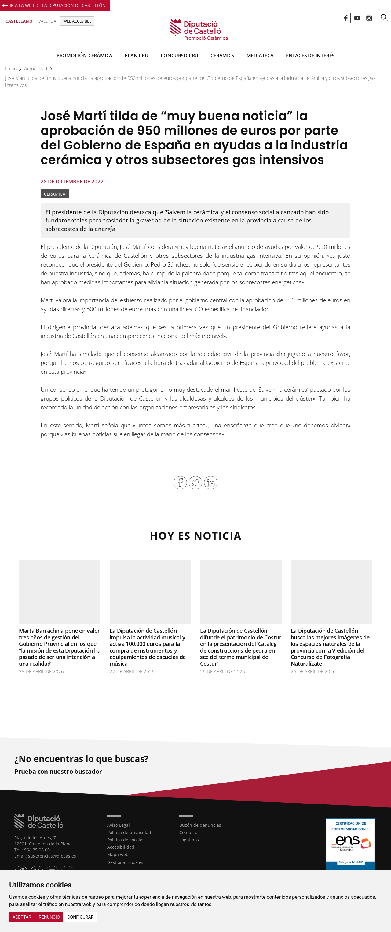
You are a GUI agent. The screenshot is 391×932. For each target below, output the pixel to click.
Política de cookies (125, 840)
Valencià (47, 21)
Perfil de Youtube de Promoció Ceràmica (357, 18)
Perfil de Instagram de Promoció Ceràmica (369, 18)
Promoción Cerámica (84, 55)
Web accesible (77, 21)
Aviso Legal (118, 825)
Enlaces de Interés (310, 55)
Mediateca (260, 55)
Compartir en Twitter (195, 482)
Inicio (11, 68)
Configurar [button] (80, 917)
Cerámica (54, 194)
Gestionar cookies (125, 862)
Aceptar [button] (22, 917)
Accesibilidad (120, 847)
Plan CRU (136, 55)
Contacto (188, 832)
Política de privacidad (129, 832)
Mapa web (118, 854)
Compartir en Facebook (180, 482)
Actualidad (35, 68)
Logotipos (189, 840)
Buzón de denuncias (200, 825)
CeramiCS (222, 55)
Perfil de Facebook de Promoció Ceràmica (346, 18)
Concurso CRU (180, 55)
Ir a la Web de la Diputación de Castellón (58, 5)
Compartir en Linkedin (210, 482)
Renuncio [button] (49, 917)
